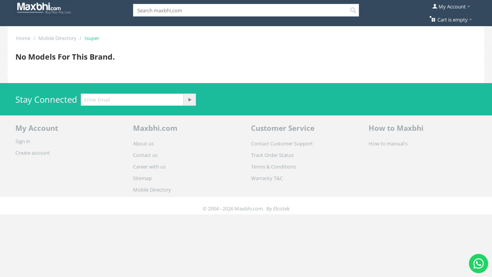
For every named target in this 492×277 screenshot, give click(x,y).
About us (143, 143)
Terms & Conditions (273, 166)
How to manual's (388, 143)
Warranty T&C (267, 178)
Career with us (149, 166)
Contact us (145, 155)
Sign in (22, 141)
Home (23, 38)
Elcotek (281, 208)
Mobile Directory (57, 38)
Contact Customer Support (282, 143)
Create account (32, 152)
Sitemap (142, 178)
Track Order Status (272, 155)
